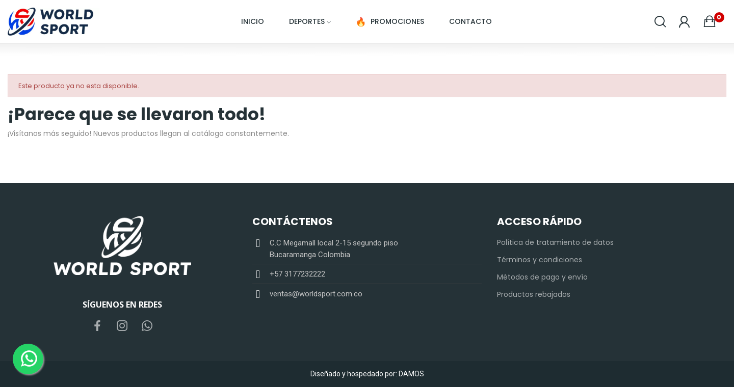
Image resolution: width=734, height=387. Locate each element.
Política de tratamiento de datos (555, 242)
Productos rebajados (533, 294)
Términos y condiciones (539, 260)
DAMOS (411, 374)
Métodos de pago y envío (542, 277)
